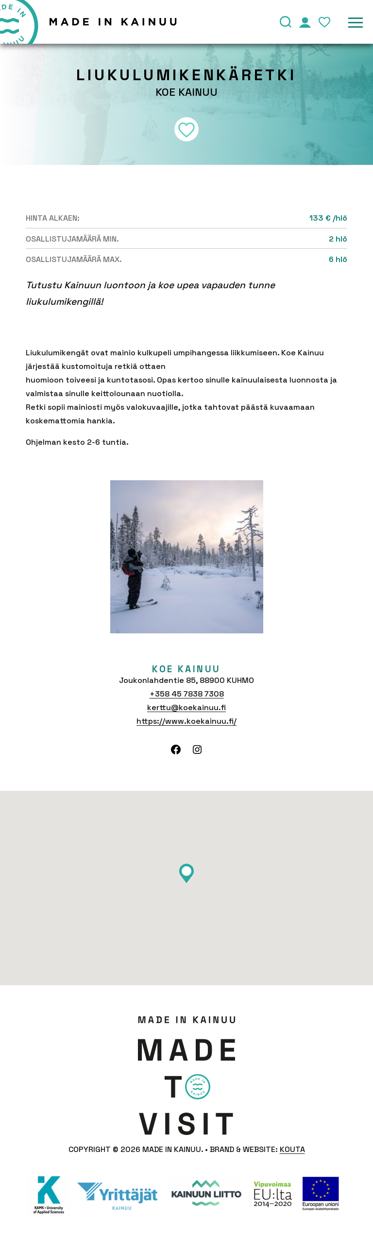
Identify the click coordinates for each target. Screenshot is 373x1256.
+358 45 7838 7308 (187, 694)
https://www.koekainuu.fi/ (186, 721)
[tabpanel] (186, 556)
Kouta (292, 1149)
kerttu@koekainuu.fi (186, 707)
